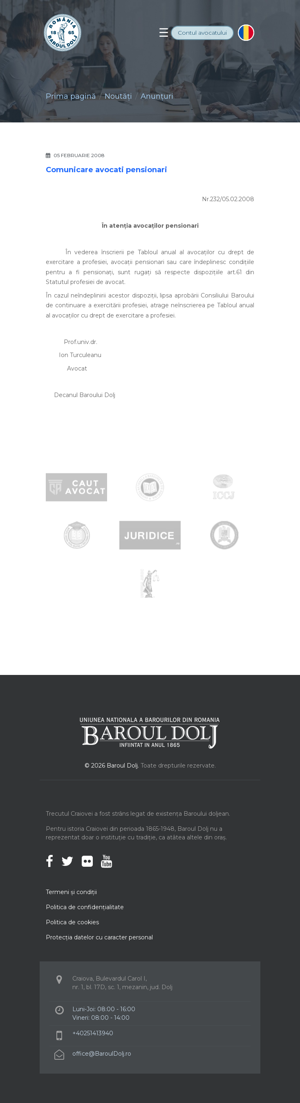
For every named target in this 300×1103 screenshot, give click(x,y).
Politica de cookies (72, 922)
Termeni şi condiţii (71, 892)
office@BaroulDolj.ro (101, 1053)
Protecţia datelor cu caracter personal (99, 937)
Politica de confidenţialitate (85, 907)
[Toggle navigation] (164, 32)
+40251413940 (92, 1033)
